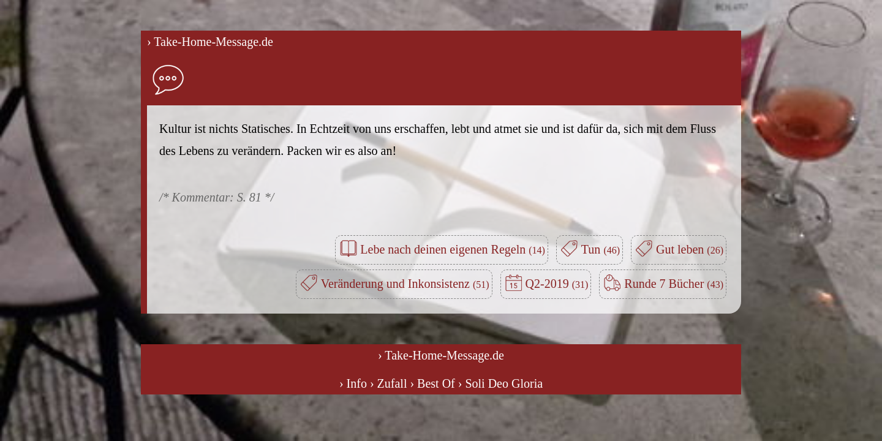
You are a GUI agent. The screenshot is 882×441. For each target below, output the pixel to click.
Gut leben (689, 249)
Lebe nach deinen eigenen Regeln (452, 249)
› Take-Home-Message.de (210, 41)
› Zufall (388, 383)
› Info (353, 383)
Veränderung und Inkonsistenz (405, 283)
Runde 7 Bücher (673, 283)
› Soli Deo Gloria (500, 383)
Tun (600, 249)
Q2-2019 (557, 283)
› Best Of (432, 383)
